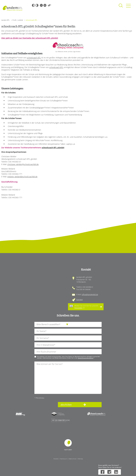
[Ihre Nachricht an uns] (68, 378)
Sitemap (80, 459)
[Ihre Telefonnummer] (68, 351)
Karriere (79, 299)
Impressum (63, 459)
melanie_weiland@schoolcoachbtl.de (22, 176)
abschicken (66, 404)
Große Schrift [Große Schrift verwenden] (44, 5)
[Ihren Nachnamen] (68, 331)
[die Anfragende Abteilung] (68, 324)
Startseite (13, 8)
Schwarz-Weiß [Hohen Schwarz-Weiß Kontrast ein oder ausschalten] (33, 5)
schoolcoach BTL (34, 57)
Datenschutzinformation (85, 358)
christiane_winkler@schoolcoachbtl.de (23, 164)
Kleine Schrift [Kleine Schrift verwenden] (41, 5)
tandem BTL (5, 20)
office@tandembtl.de (90, 294)
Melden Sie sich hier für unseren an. (86, 307)
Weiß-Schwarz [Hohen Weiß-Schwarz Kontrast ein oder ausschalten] (37, 5)
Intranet (55, 459)
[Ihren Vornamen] (68, 338)
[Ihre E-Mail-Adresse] (68, 344)
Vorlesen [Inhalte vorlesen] (49, 5)
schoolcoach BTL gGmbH (53, 147)
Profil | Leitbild (17, 20)
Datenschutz (72, 459)
